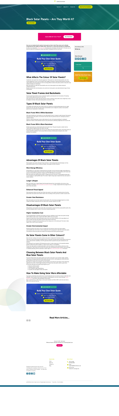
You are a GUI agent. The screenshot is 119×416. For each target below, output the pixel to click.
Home (50, 361)
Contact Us (51, 364)
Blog (50, 365)
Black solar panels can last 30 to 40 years (45, 184)
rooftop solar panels (41, 47)
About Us (51, 362)
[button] (76, 59)
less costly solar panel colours (56, 248)
